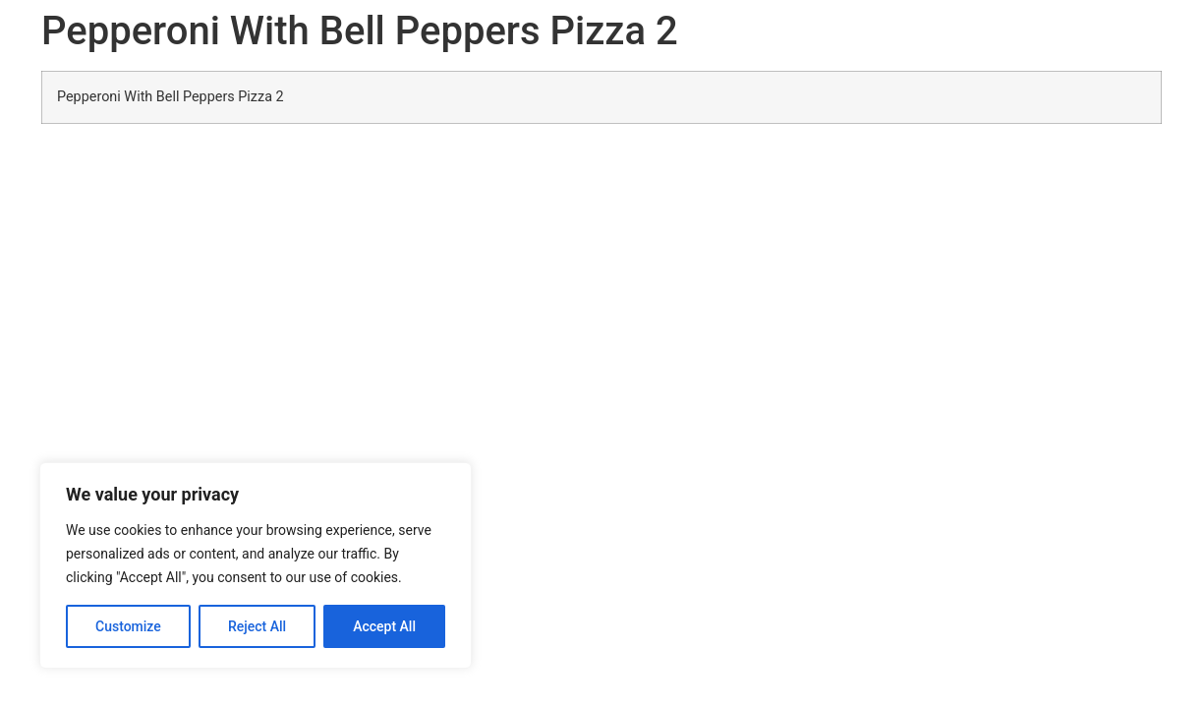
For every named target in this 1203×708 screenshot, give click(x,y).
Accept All (384, 626)
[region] (255, 565)
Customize (128, 626)
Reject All (257, 626)
